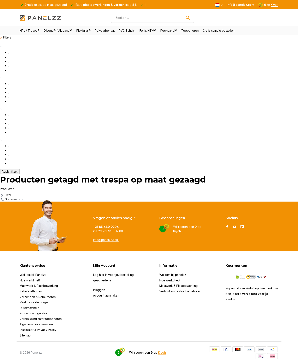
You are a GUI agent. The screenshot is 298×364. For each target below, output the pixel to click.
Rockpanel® (168, 30)
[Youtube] (234, 227)
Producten (7, 189)
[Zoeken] (152, 18)
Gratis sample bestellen (218, 30)
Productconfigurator (33, 313)
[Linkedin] (242, 227)
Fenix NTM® (147, 30)
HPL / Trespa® (30, 30)
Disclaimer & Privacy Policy (38, 330)
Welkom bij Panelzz (33, 274)
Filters (5, 37)
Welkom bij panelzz (172, 274)
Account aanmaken (106, 295)
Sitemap (25, 335)
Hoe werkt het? (30, 280)
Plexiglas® (83, 30)
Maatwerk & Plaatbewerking (39, 285)
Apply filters (10, 171)
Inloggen (99, 290)
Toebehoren (190, 30)
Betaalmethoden (31, 291)
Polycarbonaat (105, 30)
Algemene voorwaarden (36, 324)
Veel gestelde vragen (34, 302)
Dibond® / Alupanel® (58, 30)
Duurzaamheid (29, 308)
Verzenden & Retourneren (38, 297)
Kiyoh (274, 4)
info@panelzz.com (106, 239)
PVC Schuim (127, 30)
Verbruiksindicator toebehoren (41, 319)
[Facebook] (227, 227)
